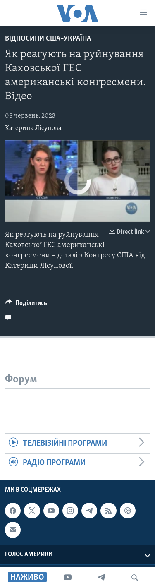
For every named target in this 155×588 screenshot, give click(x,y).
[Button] (26, 305)
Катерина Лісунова (33, 128)
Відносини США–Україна (48, 39)
